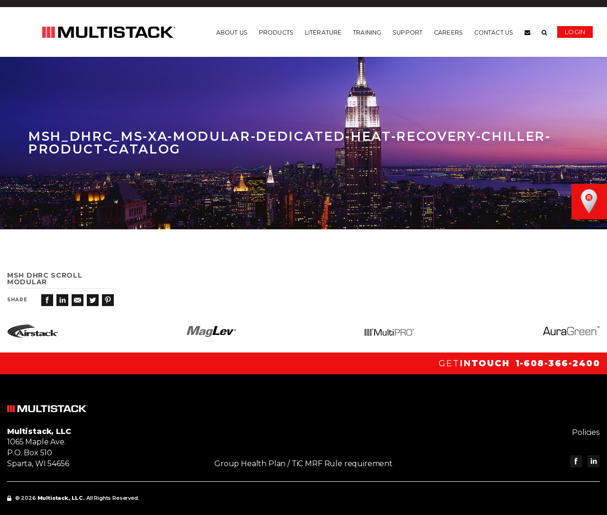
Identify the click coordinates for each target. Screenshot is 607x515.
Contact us (493, 33)
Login (575, 32)
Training (367, 33)
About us (232, 33)
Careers (448, 33)
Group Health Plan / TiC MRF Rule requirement (303, 463)
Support (408, 33)
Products (276, 33)
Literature (323, 33)
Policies (586, 432)
